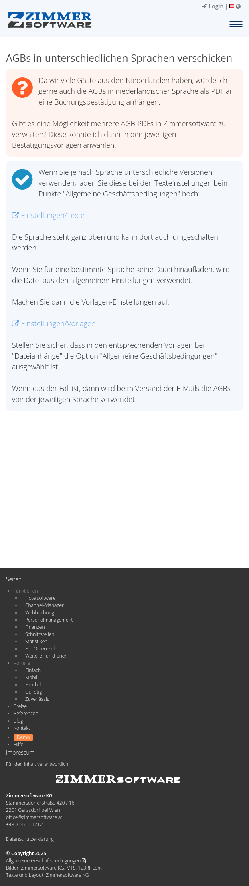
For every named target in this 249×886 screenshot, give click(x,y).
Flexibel (33, 684)
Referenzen (26, 713)
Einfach (33, 670)
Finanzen (35, 627)
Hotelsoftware (40, 598)
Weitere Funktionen (46, 655)
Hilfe (18, 744)
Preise (20, 706)
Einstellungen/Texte (48, 215)
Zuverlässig (37, 699)
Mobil (31, 677)
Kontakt (22, 728)
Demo (23, 737)
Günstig (33, 691)
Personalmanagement (49, 619)
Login (212, 6)
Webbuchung (39, 612)
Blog (18, 720)
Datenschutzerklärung (30, 839)
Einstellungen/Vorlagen (53, 323)
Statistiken (36, 641)
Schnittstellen (39, 634)
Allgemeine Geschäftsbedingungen (46, 860)
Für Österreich (41, 648)
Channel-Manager (44, 605)
